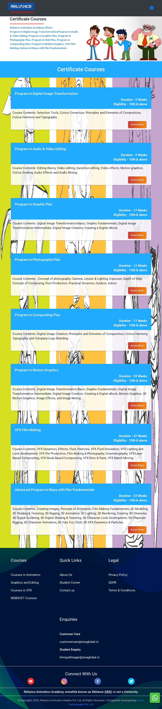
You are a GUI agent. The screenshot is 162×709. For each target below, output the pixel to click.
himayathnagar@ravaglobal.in (80, 657)
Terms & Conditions (121, 590)
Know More (137, 124)
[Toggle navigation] (151, 8)
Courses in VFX (21, 590)
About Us (66, 575)
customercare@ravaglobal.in (79, 642)
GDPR (112, 582)
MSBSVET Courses (24, 598)
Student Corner (70, 582)
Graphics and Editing (25, 582)
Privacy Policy (117, 575)
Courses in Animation (25, 575)
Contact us (67, 590)
